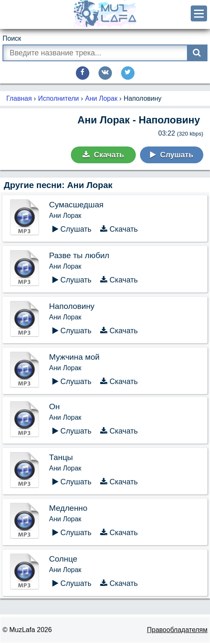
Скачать (103, 155)
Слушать (171, 155)
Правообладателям (177, 629)
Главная (19, 98)
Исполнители (58, 98)
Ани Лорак (101, 98)
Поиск (12, 38)
